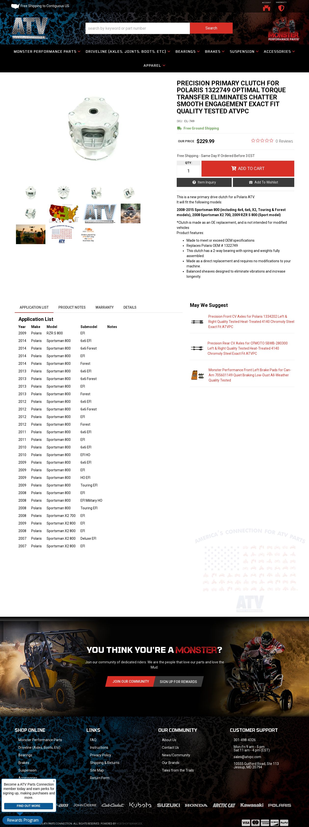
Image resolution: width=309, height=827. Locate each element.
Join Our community (130, 681)
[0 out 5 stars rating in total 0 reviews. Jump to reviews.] (272, 140)
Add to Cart (251, 168)
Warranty (104, 307)
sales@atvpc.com (247, 757)
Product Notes (72, 307)
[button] (159, 28)
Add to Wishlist (266, 182)
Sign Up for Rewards (178, 682)
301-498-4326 (245, 740)
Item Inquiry (207, 182)
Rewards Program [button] (23, 820)
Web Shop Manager (129, 817)
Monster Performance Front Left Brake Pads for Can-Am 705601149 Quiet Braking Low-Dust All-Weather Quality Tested (250, 375)
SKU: (180, 121)
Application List (34, 307)
